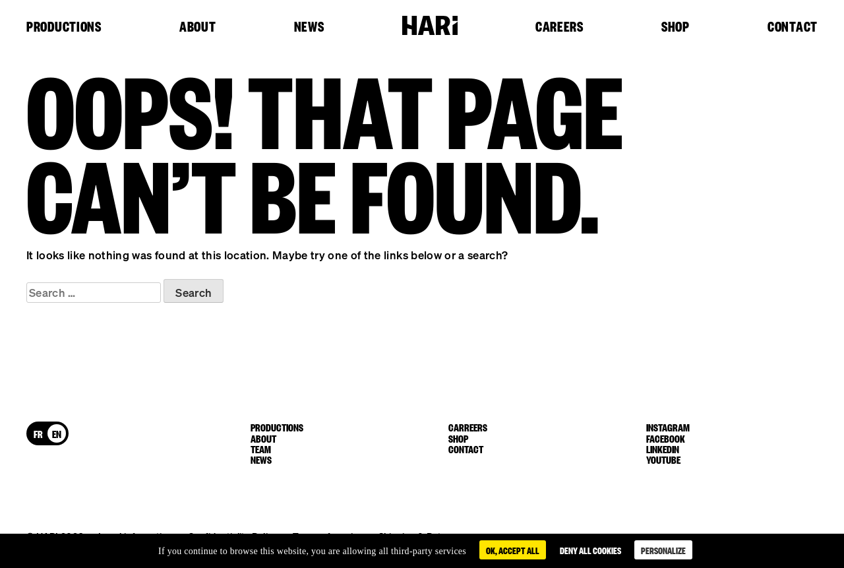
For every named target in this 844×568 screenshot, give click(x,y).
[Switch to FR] (38, 433)
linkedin (662, 448)
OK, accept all (512, 550)
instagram (668, 427)
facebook (665, 438)
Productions (64, 27)
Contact (793, 27)
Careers (559, 27)
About (197, 27)
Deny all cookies (590, 550)
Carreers (467, 427)
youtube (663, 459)
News (309, 27)
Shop (675, 27)
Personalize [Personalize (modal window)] (663, 550)
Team (261, 448)
